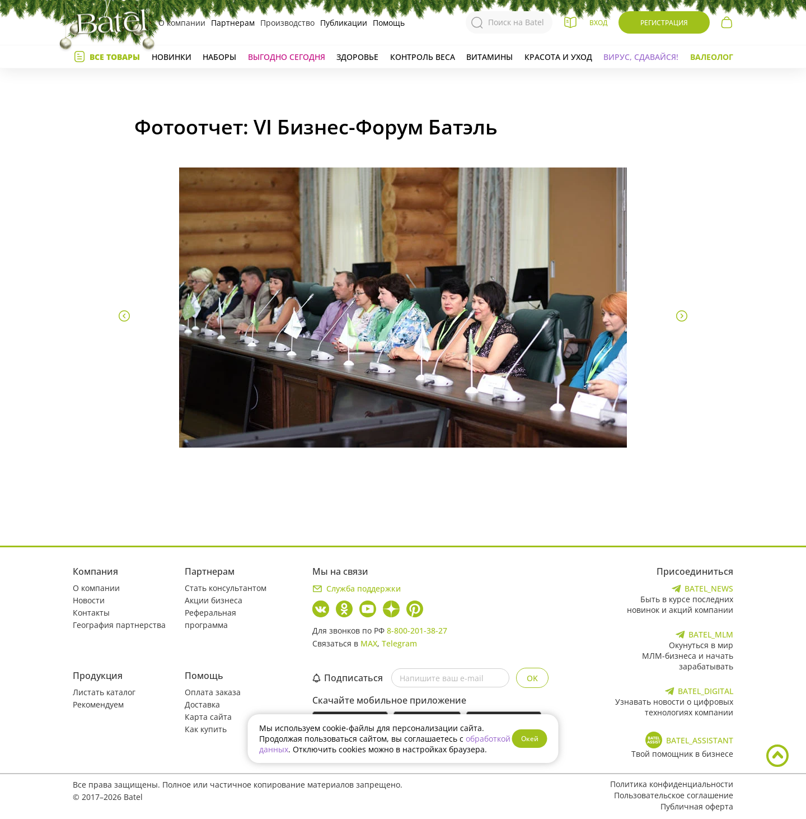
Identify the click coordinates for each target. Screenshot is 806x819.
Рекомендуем (98, 704)
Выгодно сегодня (286, 57)
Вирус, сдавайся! (640, 57)
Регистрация (664, 22)
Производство (287, 22)
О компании (181, 22)
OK (532, 678)
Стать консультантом (225, 588)
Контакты (91, 612)
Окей (529, 738)
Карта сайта (208, 716)
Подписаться (347, 678)
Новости (89, 600)
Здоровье (357, 57)
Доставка (202, 704)
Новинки (171, 57)
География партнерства (119, 625)
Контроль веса (422, 57)
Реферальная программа (210, 618)
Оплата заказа (213, 692)
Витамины (489, 57)
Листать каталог (104, 692)
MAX (368, 643)
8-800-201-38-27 (417, 630)
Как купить (206, 729)
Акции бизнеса (213, 600)
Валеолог (711, 57)
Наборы (219, 57)
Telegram (399, 643)
